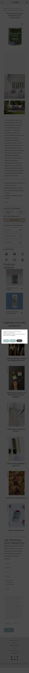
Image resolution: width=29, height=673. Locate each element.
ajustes (13, 335)
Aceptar (6, 340)
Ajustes (19, 340)
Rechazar (13, 340)
